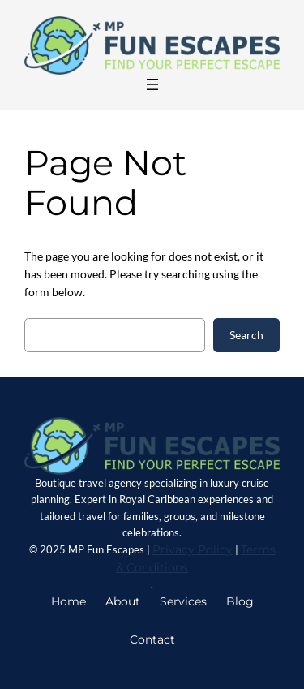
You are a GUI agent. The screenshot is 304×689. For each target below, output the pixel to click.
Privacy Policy (192, 549)
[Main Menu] (152, 84)
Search (246, 335)
